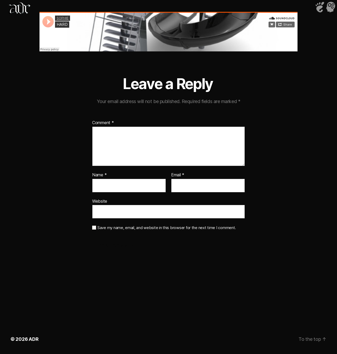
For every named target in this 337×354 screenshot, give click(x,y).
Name (99, 175)
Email (177, 175)
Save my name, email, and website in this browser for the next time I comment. (166, 227)
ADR (33, 339)
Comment (103, 122)
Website (99, 201)
